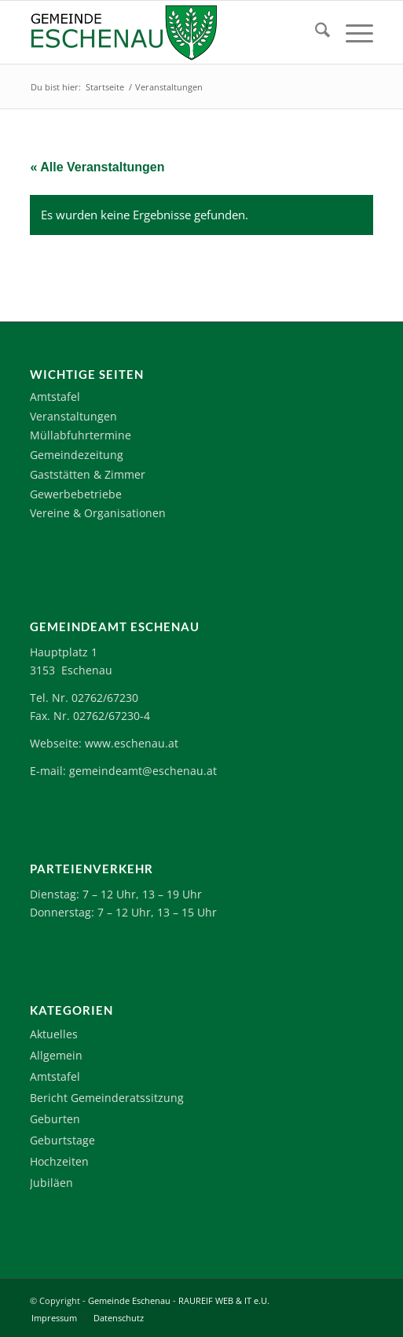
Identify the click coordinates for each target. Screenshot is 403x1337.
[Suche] (314, 32)
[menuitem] (314, 32)
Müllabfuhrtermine (80, 435)
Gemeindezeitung (76, 454)
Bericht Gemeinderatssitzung (107, 1097)
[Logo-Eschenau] (167, 32)
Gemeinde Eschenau (129, 1300)
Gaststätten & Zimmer (87, 474)
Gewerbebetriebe (76, 494)
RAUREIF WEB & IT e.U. (223, 1300)
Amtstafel (55, 396)
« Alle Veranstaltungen (97, 167)
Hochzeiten (59, 1161)
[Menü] (351, 32)
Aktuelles (54, 1034)
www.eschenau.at (131, 743)
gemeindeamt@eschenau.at (143, 770)
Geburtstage (62, 1140)
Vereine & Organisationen (98, 512)
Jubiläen (51, 1182)
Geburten (55, 1118)
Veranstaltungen (73, 416)
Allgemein (56, 1055)
